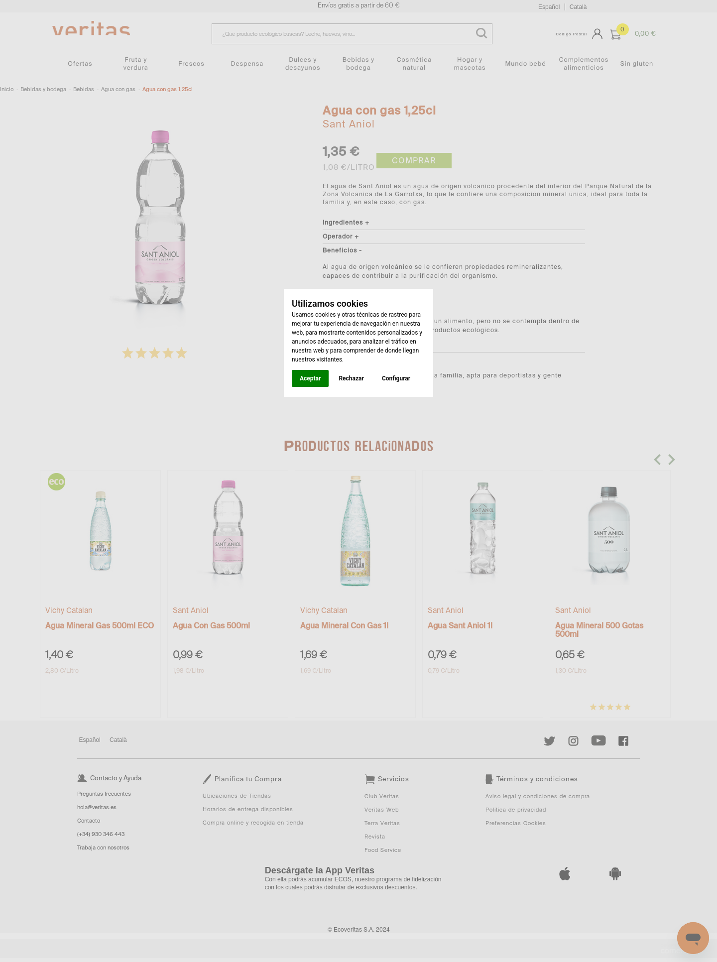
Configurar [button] (396, 378)
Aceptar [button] (310, 378)
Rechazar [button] (351, 378)
